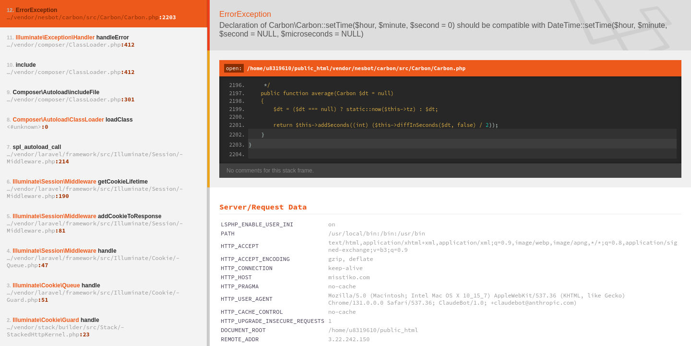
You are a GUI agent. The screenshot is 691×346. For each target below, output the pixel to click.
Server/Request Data (263, 206)
